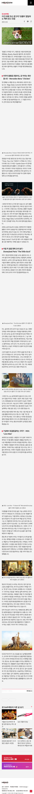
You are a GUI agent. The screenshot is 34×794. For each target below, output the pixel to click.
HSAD (5, 781)
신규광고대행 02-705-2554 (22, 790)
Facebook (24, 21)
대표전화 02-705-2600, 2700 (8, 790)
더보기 (31, 707)
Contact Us (5, 788)
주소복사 (30, 21)
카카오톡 (27, 21)
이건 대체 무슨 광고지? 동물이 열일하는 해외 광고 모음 (16, 17)
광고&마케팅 (5, 14)
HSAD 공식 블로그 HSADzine (7, 3)
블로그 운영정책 (5, 786)
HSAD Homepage (23, 786)
